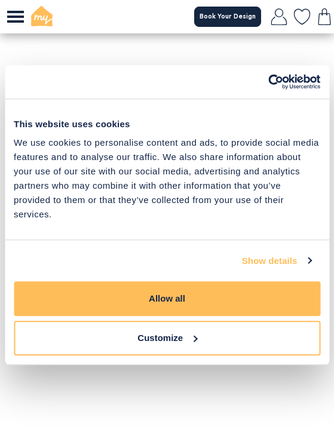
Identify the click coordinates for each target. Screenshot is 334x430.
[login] (279, 16)
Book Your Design (228, 16)
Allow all (167, 298)
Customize (167, 338)
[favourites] (301, 16)
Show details (270, 261)
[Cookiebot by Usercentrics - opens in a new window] (268, 82)
